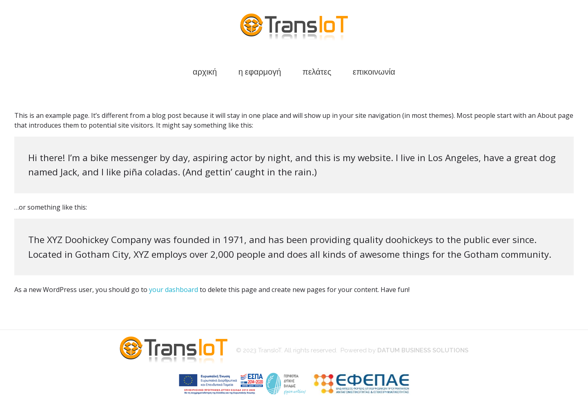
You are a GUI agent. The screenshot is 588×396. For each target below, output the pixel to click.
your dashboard (173, 289)
